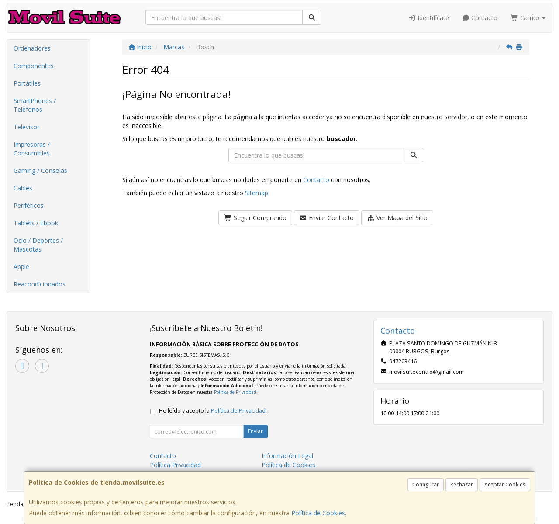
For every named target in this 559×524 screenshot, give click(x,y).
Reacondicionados (40, 284)
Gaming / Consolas (40, 170)
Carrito (528, 18)
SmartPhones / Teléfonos (35, 105)
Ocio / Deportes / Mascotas (38, 244)
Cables (23, 188)
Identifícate (428, 18)
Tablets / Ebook (36, 223)
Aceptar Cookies (504, 484)
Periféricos (29, 205)
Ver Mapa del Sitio (397, 218)
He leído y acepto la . (213, 410)
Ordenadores (32, 48)
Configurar (425, 484)
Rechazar (461, 484)
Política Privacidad (175, 465)
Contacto (480, 18)
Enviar (255, 431)
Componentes (34, 66)
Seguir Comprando (255, 218)
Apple (21, 266)
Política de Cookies (318, 513)
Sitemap (256, 193)
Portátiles (27, 83)
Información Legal (287, 456)
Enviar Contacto (327, 218)
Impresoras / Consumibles (32, 148)
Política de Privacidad (235, 392)
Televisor (26, 127)
